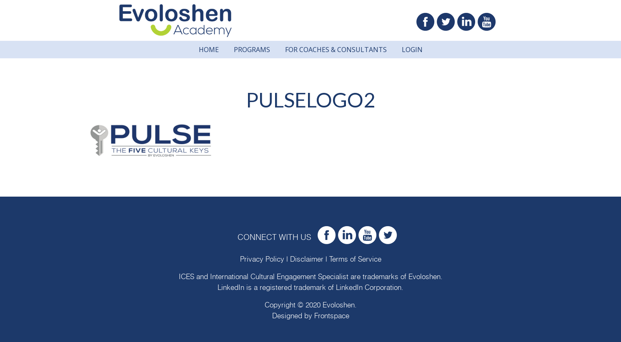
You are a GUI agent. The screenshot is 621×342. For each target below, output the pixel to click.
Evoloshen (424, 276)
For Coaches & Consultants (336, 49)
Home (209, 49)
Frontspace (331, 316)
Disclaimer (306, 259)
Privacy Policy (262, 259)
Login (412, 49)
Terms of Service (355, 259)
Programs (252, 49)
